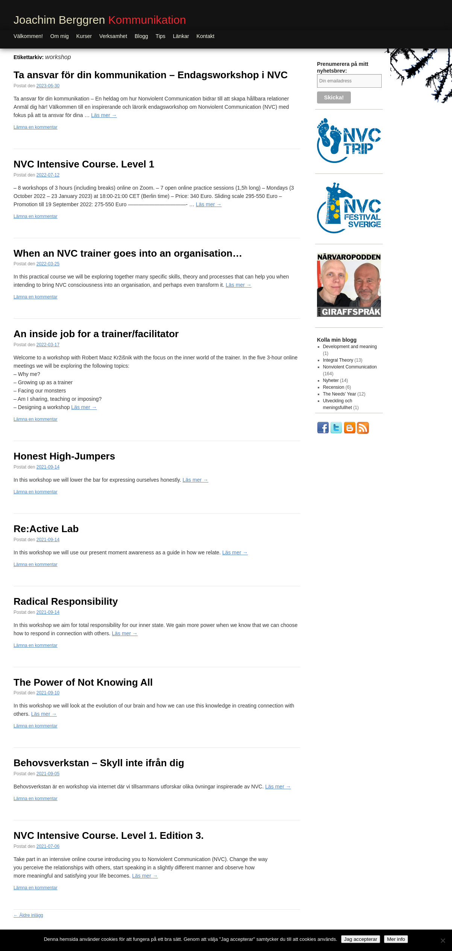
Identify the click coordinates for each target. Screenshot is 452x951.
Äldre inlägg (28, 915)
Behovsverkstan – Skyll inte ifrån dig (99, 762)
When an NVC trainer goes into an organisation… (128, 253)
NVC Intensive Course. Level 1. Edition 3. (109, 835)
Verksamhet (113, 36)
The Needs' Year (339, 394)
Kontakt (205, 36)
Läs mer (104, 115)
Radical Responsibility (66, 601)
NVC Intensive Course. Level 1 (84, 164)
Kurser (84, 36)
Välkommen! (28, 36)
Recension (333, 387)
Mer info (396, 939)
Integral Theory (338, 360)
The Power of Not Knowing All (83, 682)
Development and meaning (350, 346)
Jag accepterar (360, 939)
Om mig (59, 36)
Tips (160, 36)
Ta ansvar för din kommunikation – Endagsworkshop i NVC (151, 75)
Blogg (141, 36)
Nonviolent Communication (350, 367)
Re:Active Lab (46, 528)
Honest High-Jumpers (64, 456)
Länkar (181, 36)
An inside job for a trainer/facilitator (96, 333)
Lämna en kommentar (36, 127)
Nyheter (331, 380)
